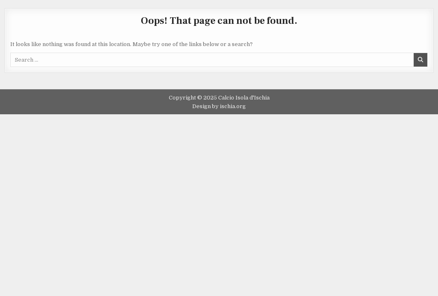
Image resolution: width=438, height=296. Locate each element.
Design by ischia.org (219, 106)
